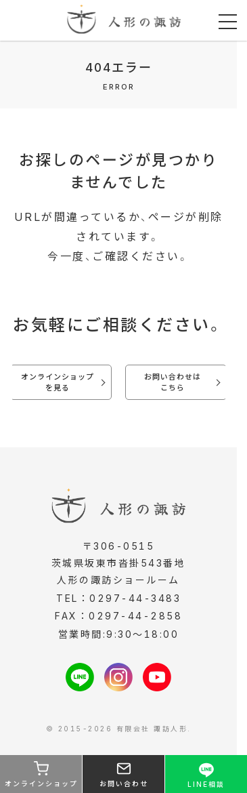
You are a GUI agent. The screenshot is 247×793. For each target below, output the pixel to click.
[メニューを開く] (228, 22)
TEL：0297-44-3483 (118, 598)
